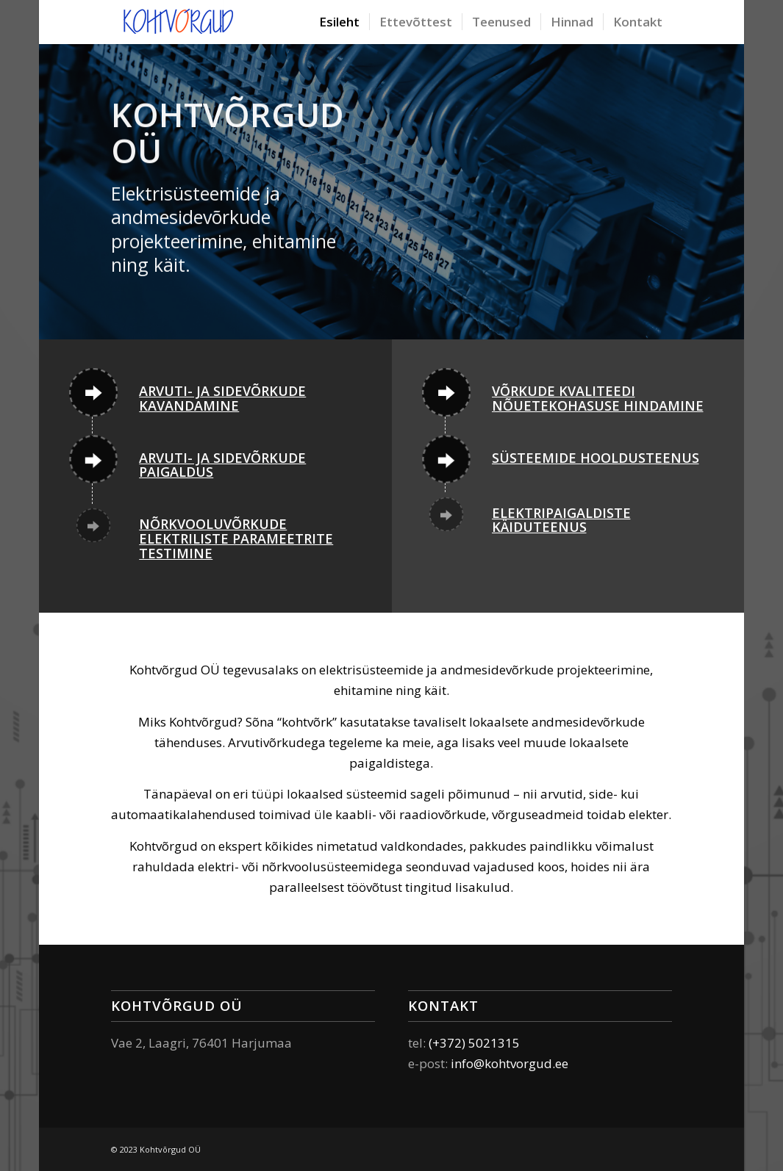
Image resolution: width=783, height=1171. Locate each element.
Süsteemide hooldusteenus (595, 457)
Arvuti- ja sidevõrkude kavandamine (222, 398)
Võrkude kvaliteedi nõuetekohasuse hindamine (598, 398)
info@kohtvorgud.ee (509, 1063)
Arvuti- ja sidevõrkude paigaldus (222, 465)
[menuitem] (339, 22)
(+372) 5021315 (474, 1042)
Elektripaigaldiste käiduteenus (561, 520)
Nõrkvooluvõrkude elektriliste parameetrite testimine (236, 538)
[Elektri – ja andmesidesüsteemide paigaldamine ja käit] (178, 22)
